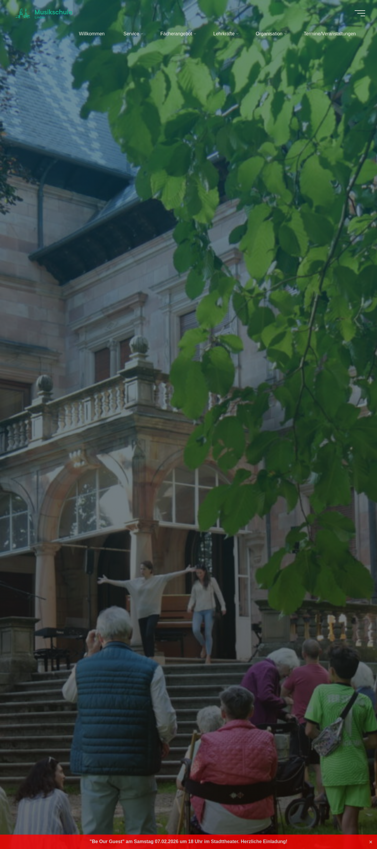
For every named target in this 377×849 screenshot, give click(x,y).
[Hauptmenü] (360, 13)
